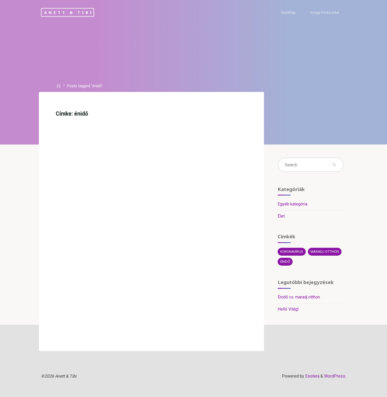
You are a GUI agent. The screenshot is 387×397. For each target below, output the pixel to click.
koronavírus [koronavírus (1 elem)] (291, 252)
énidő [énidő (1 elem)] (285, 262)
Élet (281, 216)
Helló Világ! (288, 309)
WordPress (334, 376)
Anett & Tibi (69, 12)
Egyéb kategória (292, 204)
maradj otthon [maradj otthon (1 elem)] (324, 252)
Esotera (311, 376)
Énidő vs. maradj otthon (299, 297)
